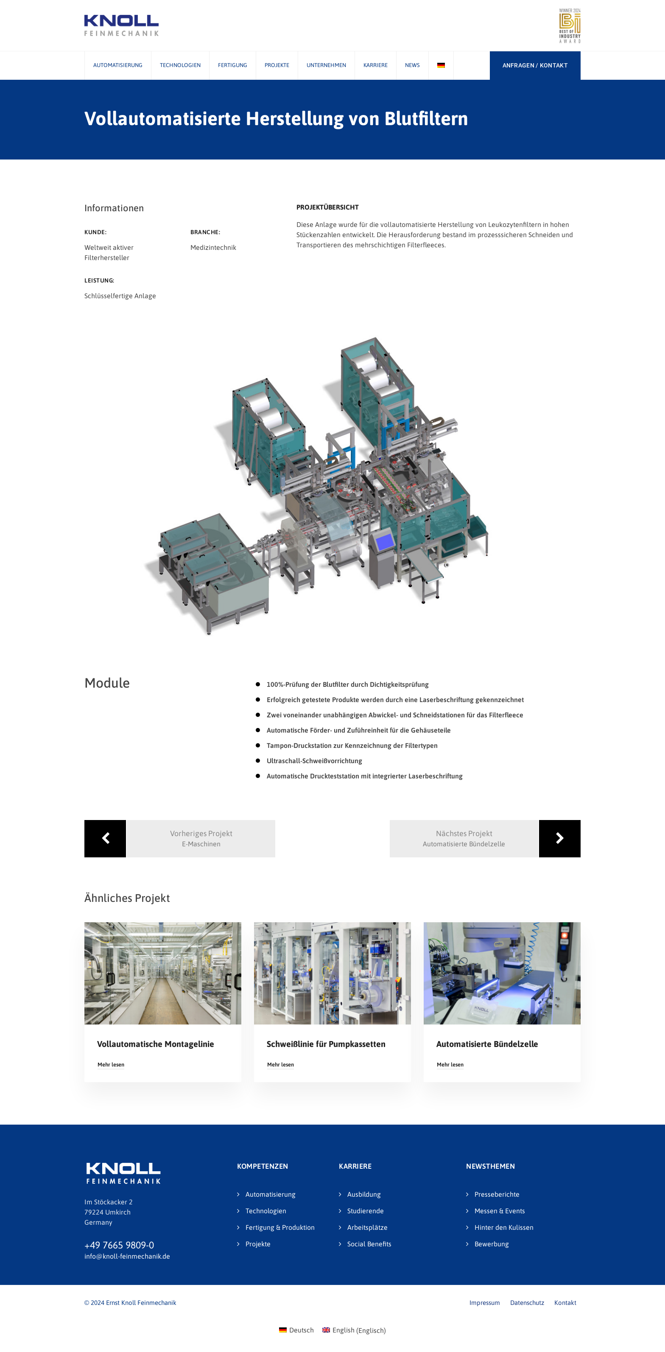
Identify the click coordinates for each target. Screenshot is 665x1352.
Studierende (365, 1211)
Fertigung (232, 65)
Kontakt (565, 1302)
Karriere (375, 65)
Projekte (277, 65)
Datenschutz (527, 1302)
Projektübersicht (327, 207)
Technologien (180, 65)
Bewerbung (492, 1244)
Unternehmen (326, 65)
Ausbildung (364, 1194)
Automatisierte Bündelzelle (487, 1044)
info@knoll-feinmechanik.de (127, 1256)
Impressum (484, 1302)
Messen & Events (500, 1211)
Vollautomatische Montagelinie (155, 1044)
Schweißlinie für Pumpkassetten (326, 1044)
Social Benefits (369, 1244)
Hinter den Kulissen (504, 1227)
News (412, 65)
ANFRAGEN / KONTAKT (535, 65)
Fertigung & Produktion (280, 1227)
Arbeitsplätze (367, 1227)
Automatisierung (117, 65)
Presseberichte (497, 1194)
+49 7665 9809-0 (119, 1245)
